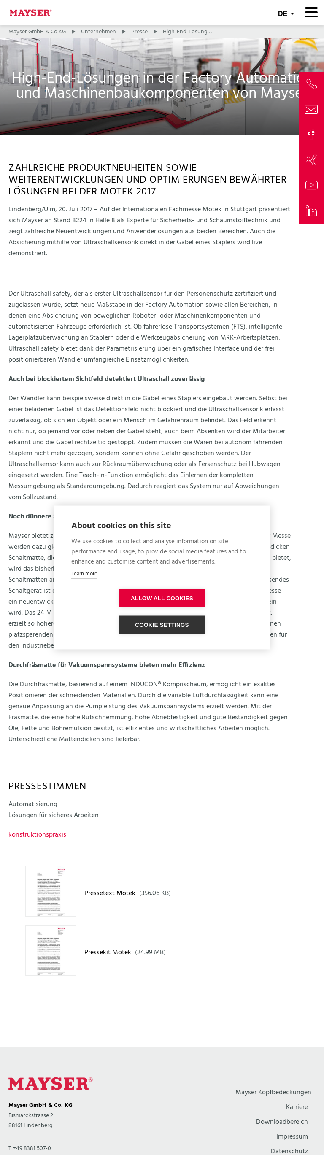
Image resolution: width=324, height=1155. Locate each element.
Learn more (84, 587)
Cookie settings (211, 611)
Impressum (292, 1136)
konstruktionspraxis (37, 834)
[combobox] (286, 12)
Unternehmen (98, 32)
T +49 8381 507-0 (29, 1148)
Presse (139, 32)
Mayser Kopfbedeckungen (273, 1092)
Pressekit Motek (108, 952)
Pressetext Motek (110, 893)
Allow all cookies (113, 611)
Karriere (297, 1107)
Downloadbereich (282, 1122)
